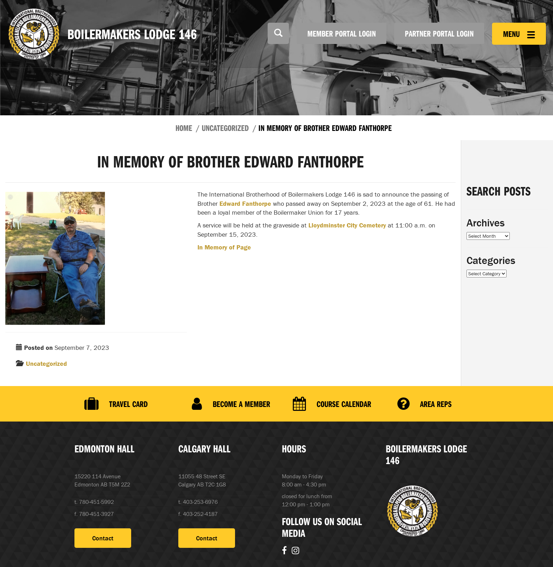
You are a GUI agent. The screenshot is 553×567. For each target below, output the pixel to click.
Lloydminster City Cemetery (347, 225)
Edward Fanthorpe (245, 203)
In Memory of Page (224, 247)
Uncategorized (225, 127)
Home (183, 127)
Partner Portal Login (439, 33)
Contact (102, 538)
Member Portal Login (341, 33)
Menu (519, 33)
